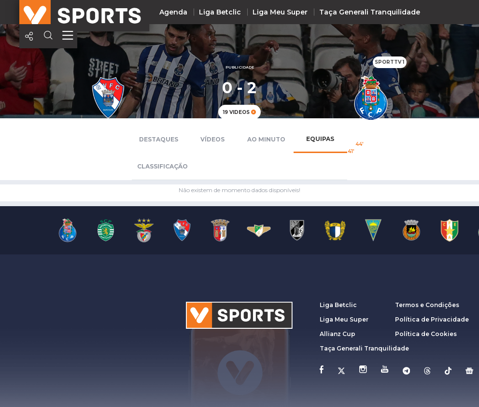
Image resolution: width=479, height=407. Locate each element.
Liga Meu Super (280, 12)
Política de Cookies (426, 333)
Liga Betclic (220, 12)
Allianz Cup (337, 333)
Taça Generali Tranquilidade (369, 12)
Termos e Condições (427, 305)
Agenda (173, 12)
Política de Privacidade (432, 319)
